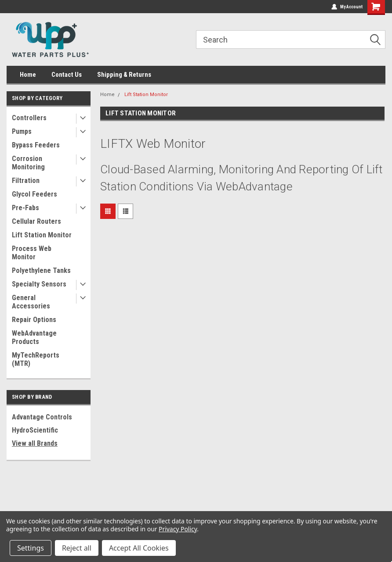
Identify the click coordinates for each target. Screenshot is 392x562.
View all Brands (35, 443)
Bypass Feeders (36, 145)
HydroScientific (35, 430)
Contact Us (66, 75)
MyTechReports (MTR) (35, 359)
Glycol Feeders (34, 194)
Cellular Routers (36, 221)
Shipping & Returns (124, 75)
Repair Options (34, 319)
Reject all (76, 548)
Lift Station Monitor (42, 235)
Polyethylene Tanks (41, 270)
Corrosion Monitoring (28, 162)
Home (28, 75)
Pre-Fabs (25, 208)
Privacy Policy (178, 529)
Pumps (22, 131)
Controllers (29, 118)
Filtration (26, 180)
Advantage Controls (42, 417)
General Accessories (31, 302)
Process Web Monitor (31, 252)
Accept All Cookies (139, 548)
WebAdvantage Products (34, 337)
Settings (30, 548)
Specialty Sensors (39, 284)
